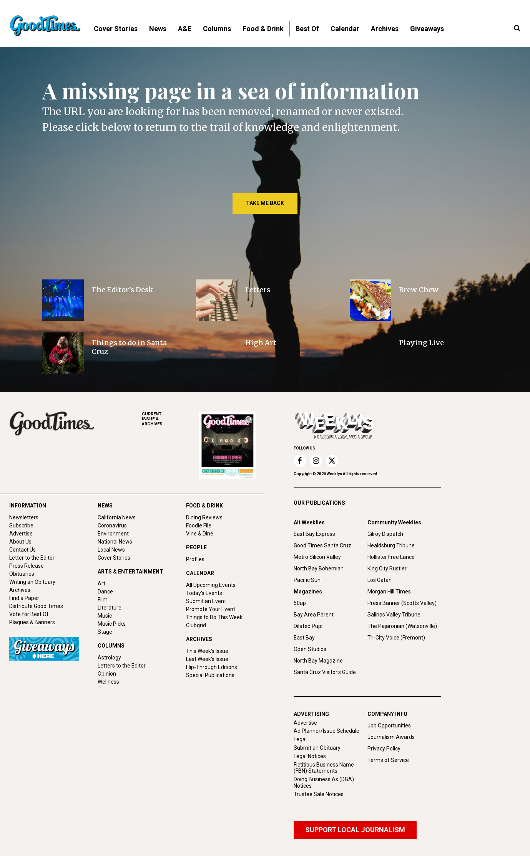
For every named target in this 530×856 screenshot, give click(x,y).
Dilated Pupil (309, 626)
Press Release (26, 566)
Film (103, 600)
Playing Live (421, 342)
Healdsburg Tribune (391, 545)
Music (105, 616)
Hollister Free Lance (391, 557)
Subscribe (21, 525)
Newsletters (23, 517)
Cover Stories (114, 558)
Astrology (109, 657)
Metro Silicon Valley (317, 557)
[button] (517, 28)
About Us (20, 542)
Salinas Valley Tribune (393, 614)
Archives (19, 590)
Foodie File (198, 525)
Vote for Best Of (29, 614)
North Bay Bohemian (319, 568)
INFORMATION (27, 505)
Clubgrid (196, 625)
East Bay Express (314, 534)
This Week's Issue (207, 651)
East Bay (304, 638)
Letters (257, 289)
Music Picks (112, 624)
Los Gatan (379, 580)
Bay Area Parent (314, 614)
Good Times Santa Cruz (322, 545)
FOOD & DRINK (204, 505)
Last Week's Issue (207, 659)
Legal (300, 739)
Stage (105, 632)
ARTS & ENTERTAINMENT (130, 571)
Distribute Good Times (36, 606)
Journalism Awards (391, 737)
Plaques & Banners (32, 622)
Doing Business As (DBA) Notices (324, 782)
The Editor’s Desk (122, 289)
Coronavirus (112, 525)
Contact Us (22, 550)
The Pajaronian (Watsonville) (402, 626)
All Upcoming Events (211, 585)
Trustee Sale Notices (319, 794)
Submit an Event (206, 601)
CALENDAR (200, 573)
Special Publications (210, 675)
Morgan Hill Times (389, 591)
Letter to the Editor (32, 558)
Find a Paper (24, 598)
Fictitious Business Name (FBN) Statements (324, 768)
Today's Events (204, 593)
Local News (111, 550)
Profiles (195, 559)
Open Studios (310, 649)
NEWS (105, 505)
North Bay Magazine (318, 661)
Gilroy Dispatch (385, 534)
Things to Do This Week (214, 617)
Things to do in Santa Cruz (129, 347)
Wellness (108, 682)
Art (101, 583)
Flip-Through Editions (211, 667)
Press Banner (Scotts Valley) (402, 603)
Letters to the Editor (122, 666)
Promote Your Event (210, 609)
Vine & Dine (199, 533)
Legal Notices (310, 756)
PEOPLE (196, 547)
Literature (109, 608)
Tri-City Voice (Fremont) (396, 638)
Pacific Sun (307, 580)
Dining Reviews (204, 517)
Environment (113, 533)
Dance (105, 591)
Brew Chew (419, 289)
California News (117, 517)
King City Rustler (387, 568)
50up (300, 603)
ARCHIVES (170, 418)
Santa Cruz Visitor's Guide (325, 672)
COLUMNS (111, 646)
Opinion (107, 674)
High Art (260, 342)
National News (115, 542)
